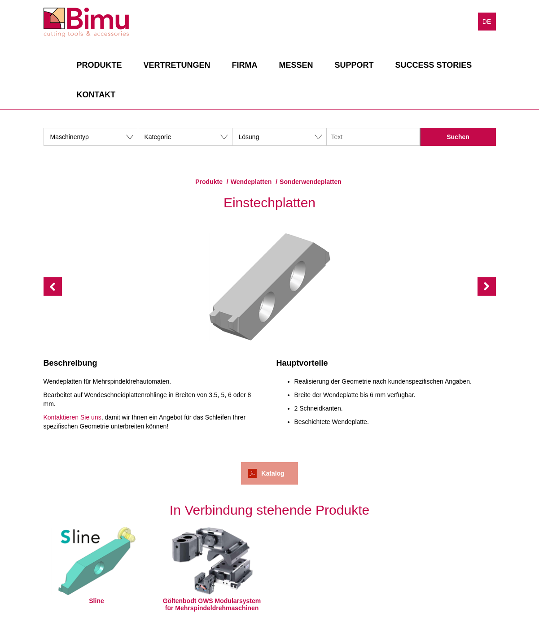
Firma (245, 65)
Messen (296, 65)
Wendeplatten (251, 181)
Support (354, 65)
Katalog (272, 473)
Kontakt (96, 94)
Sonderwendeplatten (311, 181)
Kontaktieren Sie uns (72, 417)
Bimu (86, 22)
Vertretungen (177, 65)
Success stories (433, 65)
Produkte (99, 65)
